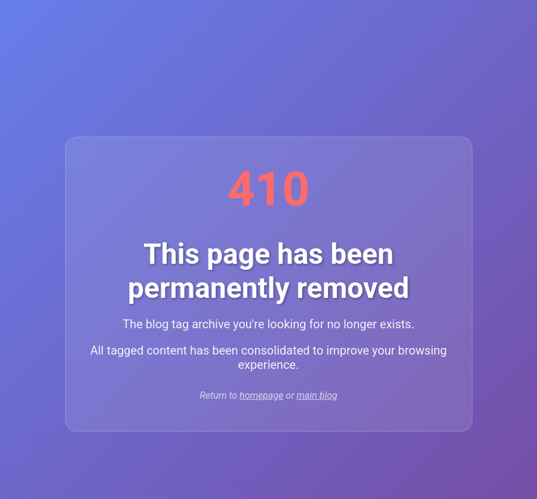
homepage (261, 395)
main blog (316, 395)
